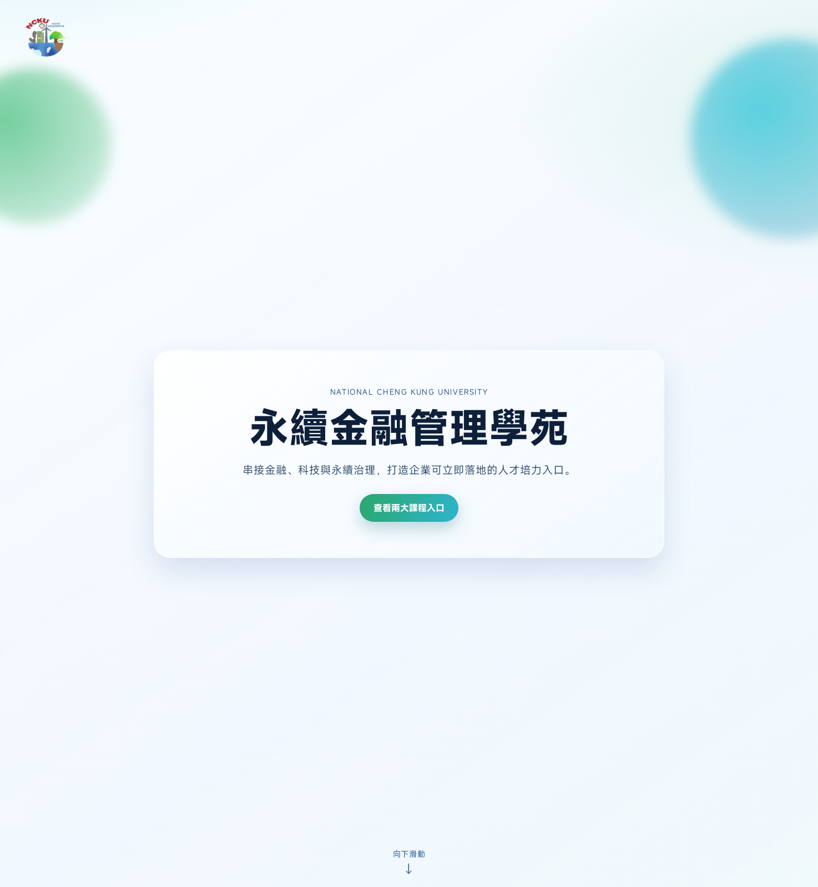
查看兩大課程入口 (409, 508)
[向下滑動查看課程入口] (409, 861)
